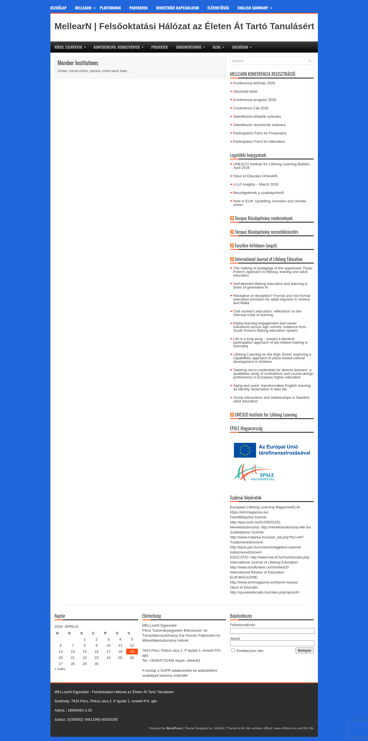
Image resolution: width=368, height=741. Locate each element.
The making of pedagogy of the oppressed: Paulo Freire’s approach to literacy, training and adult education (273, 271)
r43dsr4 (219, 728)
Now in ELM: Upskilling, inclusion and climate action (269, 203)
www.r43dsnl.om (285, 728)
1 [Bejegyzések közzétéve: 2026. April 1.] (85, 639)
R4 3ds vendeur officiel (256, 728)
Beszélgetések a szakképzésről (258, 193)
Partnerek (138, 8)
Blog (220, 45)
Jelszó (235, 638)
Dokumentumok (192, 45)
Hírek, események (72, 45)
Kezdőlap (58, 8)
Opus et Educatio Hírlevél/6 (255, 176)
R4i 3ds (308, 728)
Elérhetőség (218, 8)
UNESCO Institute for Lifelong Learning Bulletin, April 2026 (272, 166)
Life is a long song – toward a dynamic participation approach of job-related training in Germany (270, 342)
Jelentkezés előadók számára (257, 116)
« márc (60, 669)
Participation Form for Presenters (260, 133)
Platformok (110, 8)
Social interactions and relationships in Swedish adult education (271, 399)
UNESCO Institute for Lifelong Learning (266, 414)
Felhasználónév (242, 625)
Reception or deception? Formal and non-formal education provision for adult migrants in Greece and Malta (271, 299)
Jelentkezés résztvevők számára (259, 125)
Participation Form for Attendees (259, 141)
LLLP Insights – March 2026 (256, 184)
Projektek (159, 47)
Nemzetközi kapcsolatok (177, 8)
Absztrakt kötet (245, 91)
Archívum (243, 45)
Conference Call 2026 (251, 108)
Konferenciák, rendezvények (120, 45)
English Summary (257, 7)
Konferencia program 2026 (254, 100)
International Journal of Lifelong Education (269, 259)
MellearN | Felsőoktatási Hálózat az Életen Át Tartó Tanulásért (184, 26)
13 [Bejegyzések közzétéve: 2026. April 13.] (60, 651)
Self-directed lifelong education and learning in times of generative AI (270, 285)
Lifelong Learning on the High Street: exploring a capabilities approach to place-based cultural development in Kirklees (272, 358)
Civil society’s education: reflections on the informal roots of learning (267, 313)
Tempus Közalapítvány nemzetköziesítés (266, 231)
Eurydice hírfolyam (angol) (256, 245)
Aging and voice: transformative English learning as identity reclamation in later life (272, 387)
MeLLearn (87, 7)
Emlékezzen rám (250, 651)
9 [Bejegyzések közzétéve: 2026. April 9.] (97, 645)
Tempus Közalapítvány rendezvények (264, 218)
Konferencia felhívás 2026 (254, 83)
